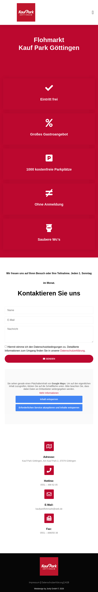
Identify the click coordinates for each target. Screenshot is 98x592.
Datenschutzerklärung (72, 350)
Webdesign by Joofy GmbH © (46, 589)
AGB (67, 582)
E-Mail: (49, 504)
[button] (93, 12)
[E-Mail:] (49, 494)
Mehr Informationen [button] (49, 393)
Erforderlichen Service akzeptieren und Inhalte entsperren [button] (49, 407)
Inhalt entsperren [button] (49, 399)
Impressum (34, 582)
